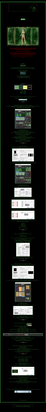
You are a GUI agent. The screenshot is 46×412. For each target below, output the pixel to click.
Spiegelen (19, 136)
